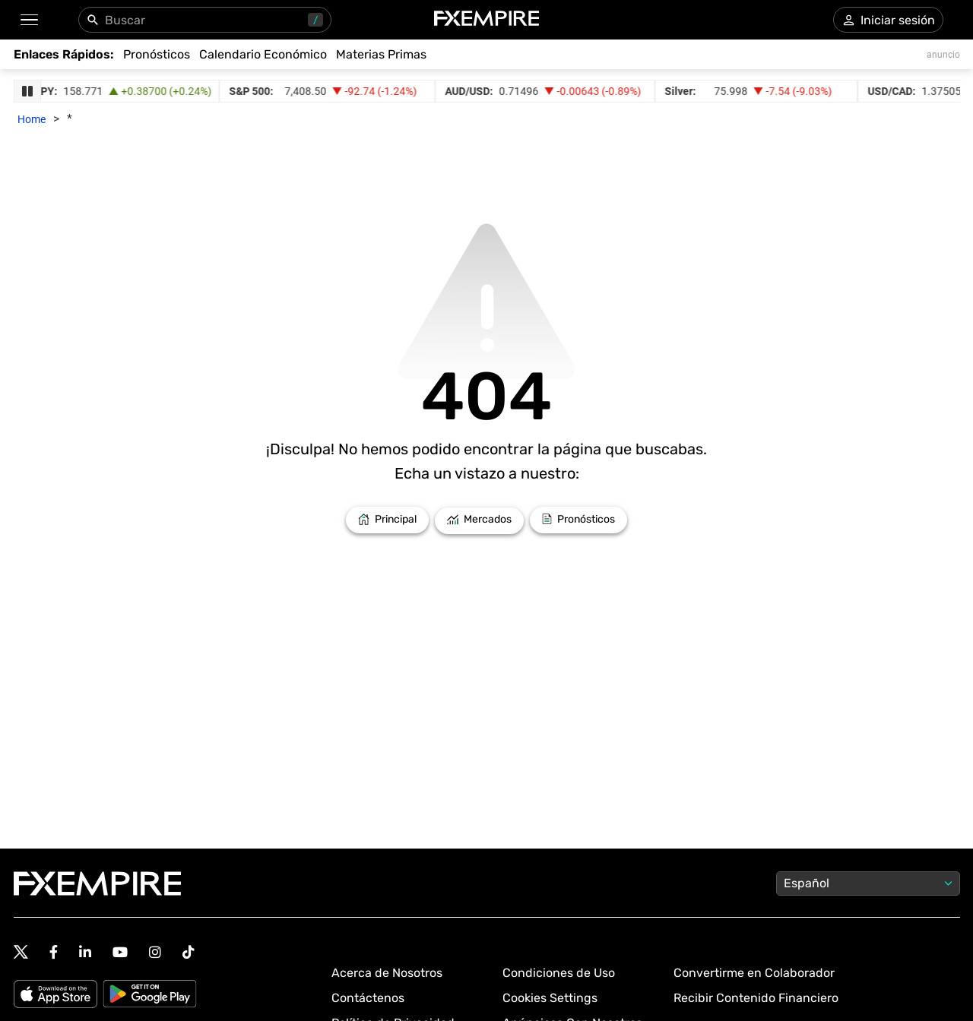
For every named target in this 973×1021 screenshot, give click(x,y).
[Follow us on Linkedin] (85, 952)
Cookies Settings (549, 998)
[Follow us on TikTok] (188, 952)
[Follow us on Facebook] (53, 952)
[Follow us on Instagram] (155, 952)
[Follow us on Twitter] (21, 952)
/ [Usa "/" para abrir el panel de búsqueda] (315, 20)
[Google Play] (150, 995)
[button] (28, 20)
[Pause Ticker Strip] (27, 91)
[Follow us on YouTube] (120, 952)
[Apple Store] (58, 995)
